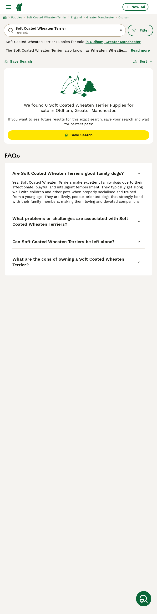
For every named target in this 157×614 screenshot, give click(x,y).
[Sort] (143, 61)
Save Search (18, 61)
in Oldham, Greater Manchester (113, 42)
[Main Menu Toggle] (8, 7)
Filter (140, 30)
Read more (140, 50)
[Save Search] (143, 598)
